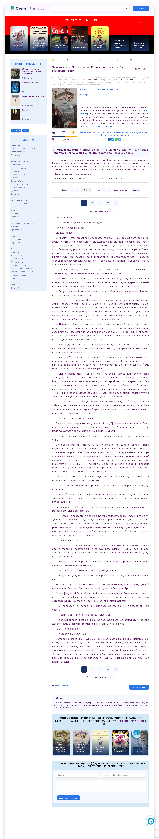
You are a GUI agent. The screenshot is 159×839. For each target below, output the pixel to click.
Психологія (15, 217)
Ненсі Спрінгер (92, 80)
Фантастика (16, 239)
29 (108, 203)
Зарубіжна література (20, 184)
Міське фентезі (17, 178)
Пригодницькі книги (19, 200)
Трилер (14, 158)
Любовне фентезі (18, 262)
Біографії (16, 130)
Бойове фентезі (17, 171)
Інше (13, 281)
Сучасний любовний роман (22, 268)
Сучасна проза (17, 191)
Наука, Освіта (16, 243)
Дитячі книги (16, 246)
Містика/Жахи (17, 165)
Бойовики (15, 213)
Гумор (13, 236)
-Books (31, 8)
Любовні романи (18, 187)
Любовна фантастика (20, 174)
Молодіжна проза (18, 275)
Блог (26, 130)
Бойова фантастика (19, 265)
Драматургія (16, 252)
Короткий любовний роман (22, 272)
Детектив (15, 194)
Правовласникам (61, 686)
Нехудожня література (20, 161)
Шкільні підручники (19, 204)
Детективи (15, 233)
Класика (14, 226)
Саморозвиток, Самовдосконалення (26, 223)
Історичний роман (18, 168)
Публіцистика (16, 230)
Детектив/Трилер (18, 181)
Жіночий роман (17, 255)
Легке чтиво (16, 145)
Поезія (14, 249)
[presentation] (141, 22)
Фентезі (14, 210)
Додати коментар (68, 798)
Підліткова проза (18, 152)
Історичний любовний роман (23, 148)
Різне (13, 278)
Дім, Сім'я (15, 207)
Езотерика (15, 197)
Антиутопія (15, 155)
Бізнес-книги (16, 220)
